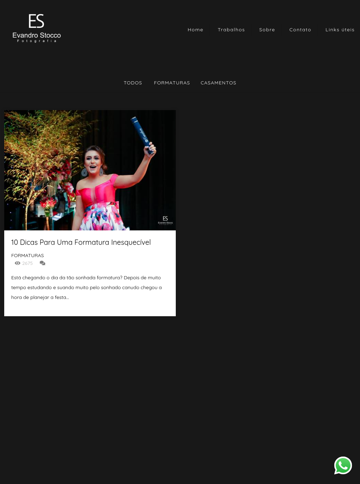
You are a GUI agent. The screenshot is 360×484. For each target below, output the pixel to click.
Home (196, 29)
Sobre (267, 29)
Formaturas (172, 82)
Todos (133, 82)
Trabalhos (231, 29)
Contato (300, 29)
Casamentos (219, 82)
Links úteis (340, 29)
